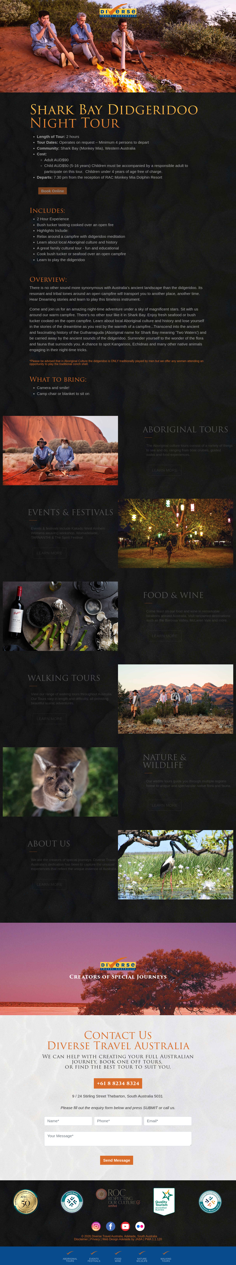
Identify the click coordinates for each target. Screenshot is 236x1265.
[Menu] (227, 10)
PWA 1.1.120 (153, 1239)
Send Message (116, 1160)
